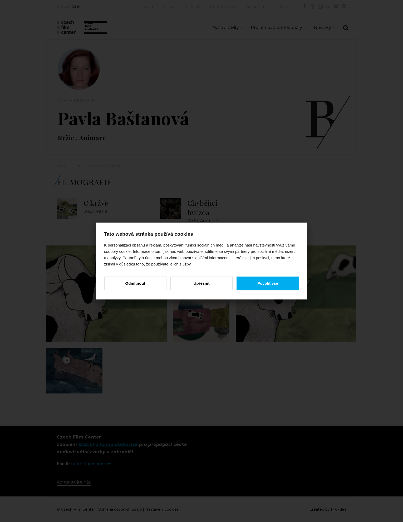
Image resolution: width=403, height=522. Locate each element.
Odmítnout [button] (135, 283)
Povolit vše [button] (267, 283)
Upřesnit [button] (202, 283)
